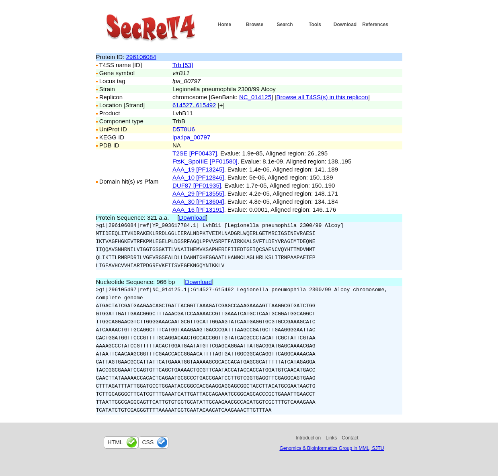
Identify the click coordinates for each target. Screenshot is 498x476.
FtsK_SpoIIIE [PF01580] (205, 161)
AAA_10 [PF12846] (198, 177)
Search (285, 24)
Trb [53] (182, 64)
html (115, 442)
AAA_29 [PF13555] (198, 193)
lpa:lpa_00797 (191, 137)
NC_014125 (255, 97)
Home (224, 24)
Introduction (308, 438)
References (375, 24)
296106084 (141, 56)
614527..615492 (194, 105)
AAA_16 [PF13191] (198, 209)
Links (331, 438)
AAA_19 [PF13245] (198, 169)
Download (345, 24)
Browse (254, 24)
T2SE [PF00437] (194, 153)
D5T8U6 (183, 129)
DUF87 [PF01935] (196, 185)
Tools (315, 24)
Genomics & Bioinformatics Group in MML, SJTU (331, 448)
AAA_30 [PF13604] (198, 201)
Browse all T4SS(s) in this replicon (322, 97)
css (148, 442)
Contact (350, 438)
